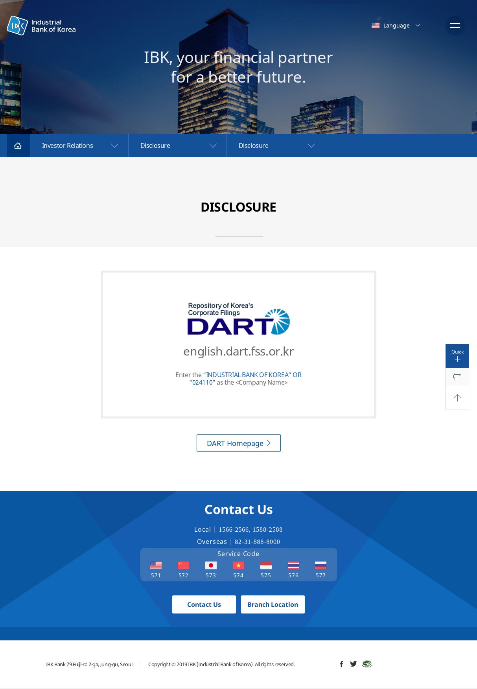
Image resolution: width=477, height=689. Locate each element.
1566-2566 (234, 529)
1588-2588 (268, 529)
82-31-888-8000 (257, 541)
